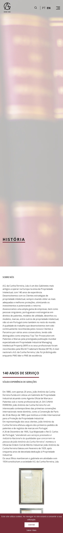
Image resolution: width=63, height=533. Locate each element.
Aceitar (31, 525)
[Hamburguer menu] (58, 8)
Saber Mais (31, 530)
